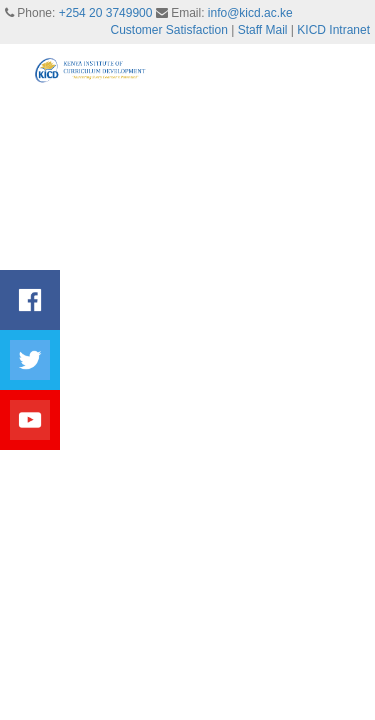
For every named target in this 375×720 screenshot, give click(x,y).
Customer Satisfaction (169, 30)
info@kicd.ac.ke (250, 13)
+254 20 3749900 (106, 13)
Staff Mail (263, 30)
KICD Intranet (333, 30)
